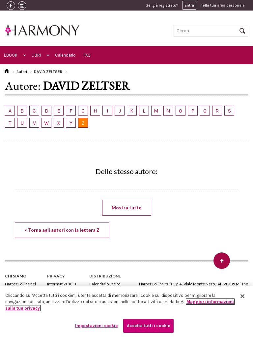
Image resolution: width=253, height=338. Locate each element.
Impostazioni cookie (96, 325)
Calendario (65, 55)
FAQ (87, 55)
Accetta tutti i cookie (148, 325)
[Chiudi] (242, 296)
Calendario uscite (104, 283)
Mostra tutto (127, 207)
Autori (21, 71)
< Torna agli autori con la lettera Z (61, 230)
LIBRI (36, 55)
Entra (189, 5)
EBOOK (10, 55)
